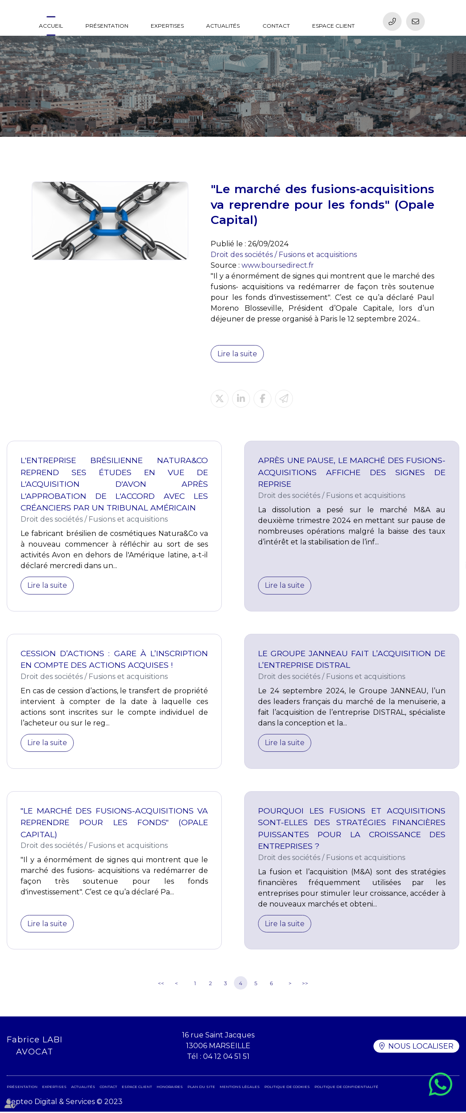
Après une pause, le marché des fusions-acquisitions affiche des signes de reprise (351, 472)
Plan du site (201, 1088)
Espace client (333, 25)
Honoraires (170, 1088)
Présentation (106, 25)
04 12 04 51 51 (226, 1058)
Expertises (167, 25)
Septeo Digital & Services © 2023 (65, 1103)
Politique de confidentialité (346, 1088)
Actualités (223, 25)
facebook (448, 547)
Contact (276, 25)
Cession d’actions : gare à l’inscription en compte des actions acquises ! (114, 659)
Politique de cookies (287, 1088)
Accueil (51, 25)
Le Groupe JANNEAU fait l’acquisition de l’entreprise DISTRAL (351, 659)
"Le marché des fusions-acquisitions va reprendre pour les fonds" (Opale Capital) (114, 822)
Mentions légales (240, 1088)
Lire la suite (237, 354)
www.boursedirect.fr (278, 265)
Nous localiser (420, 1047)
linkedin (448, 565)
